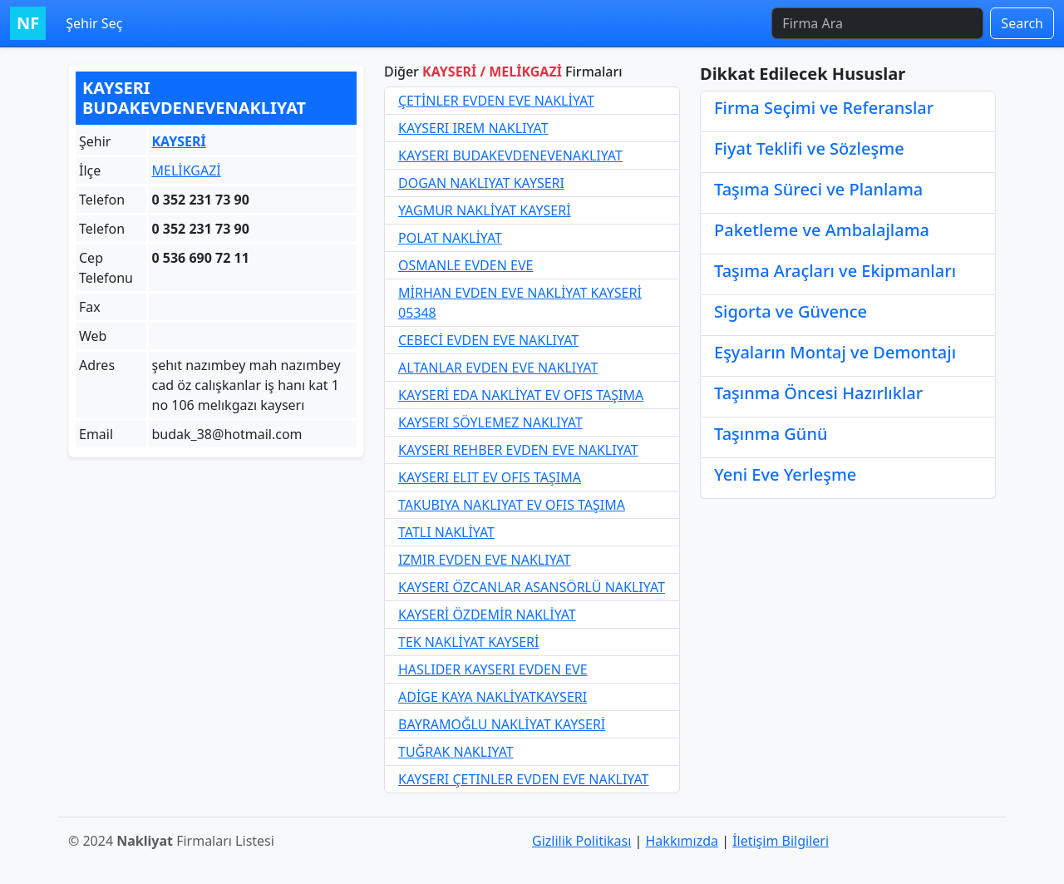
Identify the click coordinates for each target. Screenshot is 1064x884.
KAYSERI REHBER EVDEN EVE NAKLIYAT (518, 450)
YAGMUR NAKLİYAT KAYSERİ (484, 210)
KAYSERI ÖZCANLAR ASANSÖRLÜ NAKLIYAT (531, 587)
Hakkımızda (682, 841)
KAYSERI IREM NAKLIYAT (473, 128)
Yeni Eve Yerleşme (785, 474)
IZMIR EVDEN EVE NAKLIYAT (484, 560)
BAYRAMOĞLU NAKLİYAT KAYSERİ (501, 724)
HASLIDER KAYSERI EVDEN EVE (493, 669)
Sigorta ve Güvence (790, 311)
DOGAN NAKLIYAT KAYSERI (481, 183)
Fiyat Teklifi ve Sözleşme (809, 148)
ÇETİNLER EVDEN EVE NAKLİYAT (496, 100)
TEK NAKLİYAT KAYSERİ (468, 642)
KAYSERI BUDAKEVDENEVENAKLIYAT (510, 155)
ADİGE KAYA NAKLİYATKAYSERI (492, 697)
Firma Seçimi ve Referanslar (823, 107)
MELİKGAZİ (186, 170)
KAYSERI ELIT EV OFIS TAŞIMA (489, 477)
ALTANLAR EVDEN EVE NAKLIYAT (498, 367)
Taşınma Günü (770, 433)
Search (1022, 23)
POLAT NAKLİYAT (450, 238)
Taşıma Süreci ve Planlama (818, 189)
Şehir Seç (94, 23)
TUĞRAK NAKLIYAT (456, 752)
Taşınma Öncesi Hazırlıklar (818, 393)
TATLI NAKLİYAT (446, 532)
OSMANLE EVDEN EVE (465, 265)
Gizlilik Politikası (581, 841)
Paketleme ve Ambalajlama (821, 230)
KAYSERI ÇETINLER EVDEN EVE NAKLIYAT (523, 779)
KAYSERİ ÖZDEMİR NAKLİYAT (487, 614)
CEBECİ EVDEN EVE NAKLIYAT (488, 340)
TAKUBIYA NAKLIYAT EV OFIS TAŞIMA (511, 505)
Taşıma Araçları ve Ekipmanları (835, 270)
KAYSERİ (179, 141)
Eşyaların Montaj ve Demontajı (835, 352)
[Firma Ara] (877, 23)
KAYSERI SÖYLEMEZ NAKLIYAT (490, 422)
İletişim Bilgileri (780, 841)
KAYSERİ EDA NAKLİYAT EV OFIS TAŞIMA (520, 395)
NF (28, 23)
